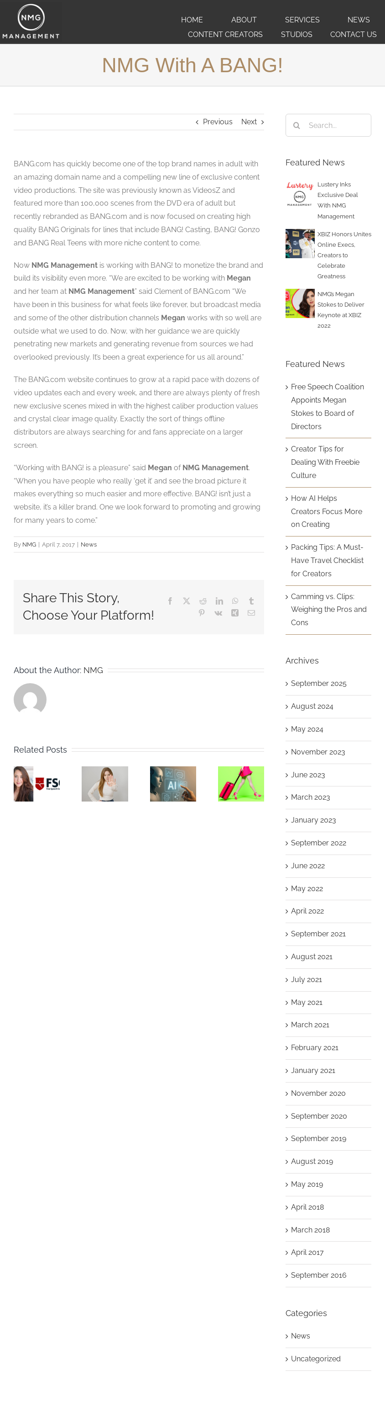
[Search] (297, 125)
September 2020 (319, 1116)
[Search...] (328, 125)
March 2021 (310, 1024)
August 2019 (312, 1161)
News (89, 544)
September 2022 (318, 843)
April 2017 (307, 1252)
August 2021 (312, 956)
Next (249, 121)
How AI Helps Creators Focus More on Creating (326, 511)
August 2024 (312, 706)
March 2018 (310, 1230)
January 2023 (313, 820)
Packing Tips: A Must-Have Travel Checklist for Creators (327, 560)
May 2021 (307, 1002)
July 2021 (306, 979)
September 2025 (319, 683)
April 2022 (307, 911)
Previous (218, 121)
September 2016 (319, 1275)
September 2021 (318, 933)
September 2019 (318, 1138)
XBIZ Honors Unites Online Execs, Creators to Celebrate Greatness (344, 255)
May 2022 (307, 888)
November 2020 (318, 1093)
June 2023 (308, 774)
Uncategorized (316, 1358)
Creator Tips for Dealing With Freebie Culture (325, 462)
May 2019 (307, 1184)
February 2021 (314, 1047)
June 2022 (308, 865)
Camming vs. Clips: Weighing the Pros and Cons (329, 609)
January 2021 (313, 1070)
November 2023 (318, 752)
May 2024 (307, 729)
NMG (29, 544)
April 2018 (307, 1207)
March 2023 (310, 797)
